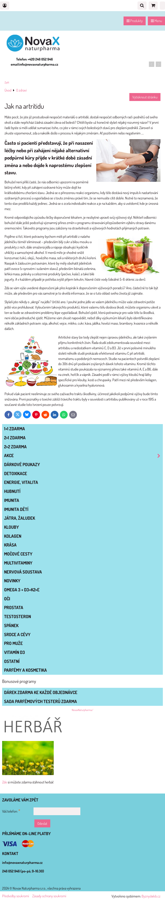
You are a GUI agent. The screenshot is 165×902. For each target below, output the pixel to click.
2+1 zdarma (15, 437)
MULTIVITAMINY (18, 563)
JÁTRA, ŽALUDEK (19, 518)
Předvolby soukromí (15, 896)
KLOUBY (11, 527)
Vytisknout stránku (144, 97)
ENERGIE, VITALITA (21, 482)
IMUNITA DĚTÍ (16, 509)
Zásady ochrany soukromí (49, 896)
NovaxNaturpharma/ (82, 710)
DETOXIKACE (15, 473)
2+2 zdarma (15, 446)
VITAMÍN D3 (14, 652)
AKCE (83, 455)
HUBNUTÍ (12, 491)
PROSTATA (13, 607)
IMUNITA (11, 500)
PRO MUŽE (13, 643)
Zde (4, 782)
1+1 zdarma (14, 428)
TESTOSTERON (17, 616)
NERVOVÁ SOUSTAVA (23, 572)
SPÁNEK (11, 625)
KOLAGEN (12, 536)
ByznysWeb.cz (151, 896)
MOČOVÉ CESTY (18, 554)
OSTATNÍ (12, 661)
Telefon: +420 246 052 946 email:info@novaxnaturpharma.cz (34, 61)
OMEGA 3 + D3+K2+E (22, 589)
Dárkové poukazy (22, 464)
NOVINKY (12, 580)
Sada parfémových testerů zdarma (40, 701)
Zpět (7, 82)
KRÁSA (10, 545)
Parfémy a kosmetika (25, 670)
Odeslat (42, 823)
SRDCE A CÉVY (17, 634)
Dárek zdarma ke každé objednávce (40, 692)
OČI (7, 598)
